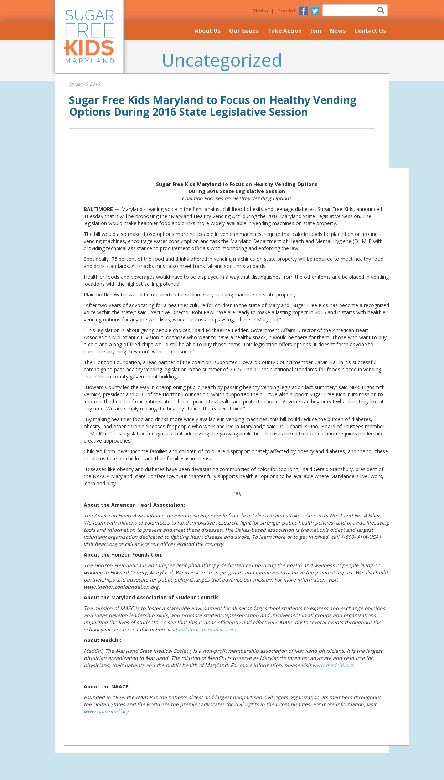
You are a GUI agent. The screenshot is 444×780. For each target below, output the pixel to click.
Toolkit (286, 10)
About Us (208, 31)
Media (260, 10)
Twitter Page (315, 10)
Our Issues (244, 31)
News (338, 31)
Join (315, 31)
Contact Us (370, 31)
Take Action (284, 31)
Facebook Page (303, 10)
